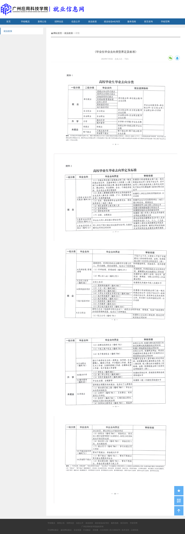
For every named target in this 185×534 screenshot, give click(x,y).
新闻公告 (42, 21)
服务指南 (131, 21)
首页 (8, 21)
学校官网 (165, 21)
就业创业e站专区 (112, 21)
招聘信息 (59, 21)
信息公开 (75, 21)
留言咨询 (148, 21)
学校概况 (25, 21)
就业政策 (92, 21)
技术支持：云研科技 (130, 530)
